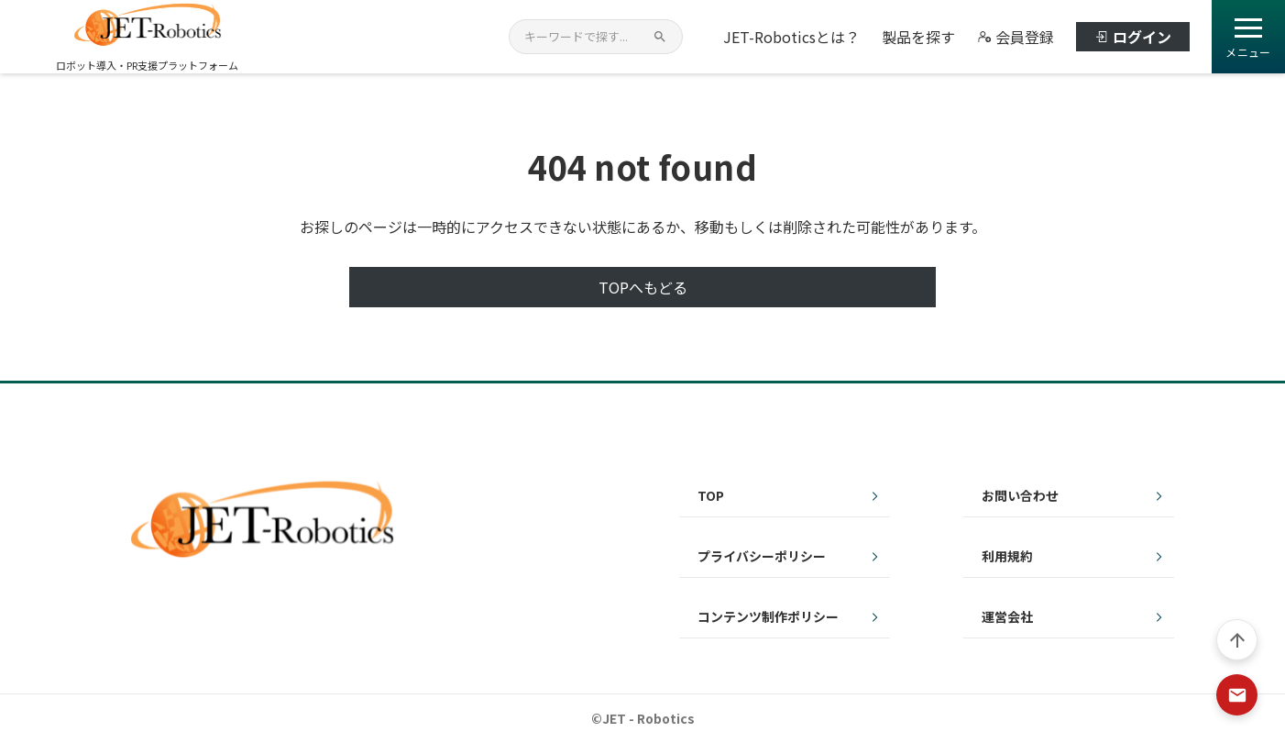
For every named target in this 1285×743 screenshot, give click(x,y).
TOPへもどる (643, 287)
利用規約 (1007, 556)
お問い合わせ (1020, 495)
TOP (710, 495)
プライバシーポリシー (761, 556)
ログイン (1132, 37)
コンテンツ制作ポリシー (768, 616)
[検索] (660, 36)
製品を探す (918, 37)
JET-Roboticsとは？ (791, 37)
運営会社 (1007, 616)
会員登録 (1015, 37)
